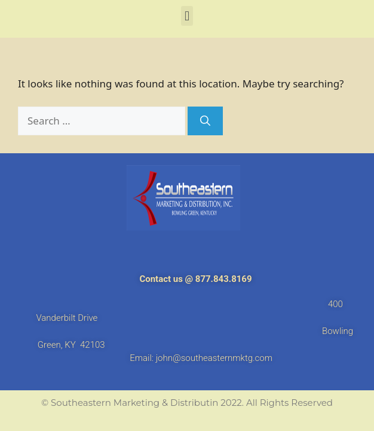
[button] (186, 16)
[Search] (205, 121)
